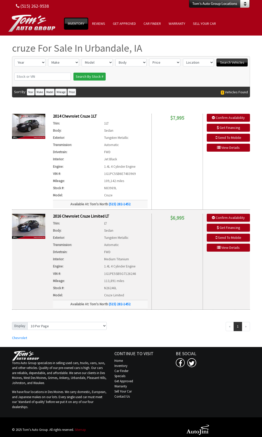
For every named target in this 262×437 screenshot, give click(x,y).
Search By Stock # (89, 76)
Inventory (120, 366)
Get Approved (123, 381)
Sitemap (80, 430)
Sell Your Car (123, 391)
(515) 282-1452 (119, 204)
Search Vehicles (232, 62)
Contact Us (122, 396)
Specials (119, 376)
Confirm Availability (228, 117)
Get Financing (228, 127)
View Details (228, 147)
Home (118, 360)
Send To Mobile (228, 137)
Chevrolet (19, 337)
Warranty (120, 386)
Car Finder (121, 371)
